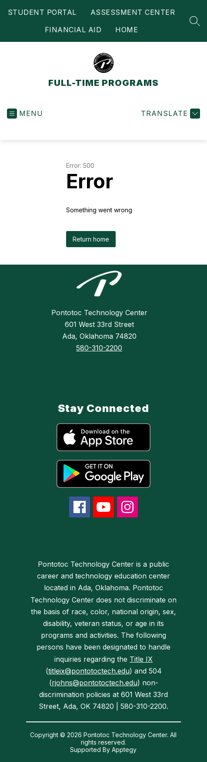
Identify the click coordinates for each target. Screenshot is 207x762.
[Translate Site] (169, 113)
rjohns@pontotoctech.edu (94, 682)
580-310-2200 (99, 348)
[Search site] (195, 21)
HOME (126, 29)
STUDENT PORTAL (42, 12)
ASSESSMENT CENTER (132, 12)
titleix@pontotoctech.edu (89, 671)
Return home (91, 239)
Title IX (141, 659)
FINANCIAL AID (73, 29)
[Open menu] (25, 113)
